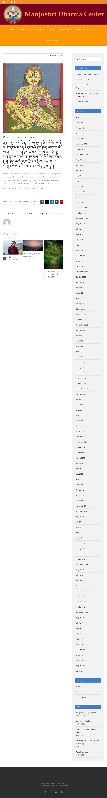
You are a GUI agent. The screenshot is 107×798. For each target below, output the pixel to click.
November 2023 (82, 272)
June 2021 (79, 405)
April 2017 (79, 639)
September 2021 (82, 389)
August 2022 (80, 330)
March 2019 (80, 538)
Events (78, 686)
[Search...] (88, 58)
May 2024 (79, 240)
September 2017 (82, 612)
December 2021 (81, 373)
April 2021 (79, 415)
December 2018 (81, 554)
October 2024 (81, 213)
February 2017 (81, 650)
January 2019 (80, 548)
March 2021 (80, 421)
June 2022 (79, 341)
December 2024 (81, 202)
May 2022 (79, 346)
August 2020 (80, 458)
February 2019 (81, 543)
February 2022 (81, 362)
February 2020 (81, 490)
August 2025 (80, 160)
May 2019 (79, 527)
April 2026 (79, 117)
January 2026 (80, 133)
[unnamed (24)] (33, 98)
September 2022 (82, 325)
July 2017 (79, 623)
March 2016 (80, 671)
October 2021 (81, 383)
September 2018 (82, 564)
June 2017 (79, 628)
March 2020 (80, 485)
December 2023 (81, 266)
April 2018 (79, 586)
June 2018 (79, 580)
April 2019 (79, 532)
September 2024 (82, 218)
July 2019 (79, 522)
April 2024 (79, 245)
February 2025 (81, 192)
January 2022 (80, 367)
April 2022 (79, 351)
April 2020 (79, 479)
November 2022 (82, 314)
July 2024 (79, 229)
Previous (53, 55)
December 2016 (81, 660)
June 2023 (79, 293)
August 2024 (80, 224)
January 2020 (80, 495)
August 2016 (80, 666)
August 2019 (80, 517)
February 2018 (81, 591)
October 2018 (81, 559)
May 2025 (79, 176)
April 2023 (79, 298)
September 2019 (82, 511)
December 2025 (81, 138)
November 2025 (82, 144)
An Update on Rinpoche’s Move (87, 74)
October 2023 (81, 277)
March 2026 (80, 123)
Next (60, 55)
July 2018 (79, 575)
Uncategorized (81, 697)
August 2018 (80, 570)
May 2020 (79, 474)
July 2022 (79, 335)
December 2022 (81, 309)
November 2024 (82, 208)
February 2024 (81, 256)
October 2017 (81, 607)
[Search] (77, 58)
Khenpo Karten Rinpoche (35, 213)
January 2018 (80, 596)
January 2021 (80, 431)
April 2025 (79, 181)
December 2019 (81, 501)
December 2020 (81, 437)
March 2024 (80, 250)
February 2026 (81, 128)
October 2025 (81, 149)
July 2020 (79, 463)
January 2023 (80, 304)
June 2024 (79, 234)
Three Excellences (82, 102)
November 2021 (82, 378)
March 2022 (80, 357)
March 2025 (80, 186)
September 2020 (82, 453)
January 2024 (80, 261)
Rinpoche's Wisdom (24, 189)
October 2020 (81, 447)
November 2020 (82, 442)
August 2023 (80, 282)
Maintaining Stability (32, 253)
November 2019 (82, 506)
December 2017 (81, 602)
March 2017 (80, 644)
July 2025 (79, 165)
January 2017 (80, 655)
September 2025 (82, 154)
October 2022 (81, 320)
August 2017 (80, 618)
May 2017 (79, 634)
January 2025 (80, 197)
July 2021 (79, 399)
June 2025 (79, 170)
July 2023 (79, 288)
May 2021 (79, 410)
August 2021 (80, 394)
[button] (4, 258)
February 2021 (81, 426)
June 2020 (79, 469)
